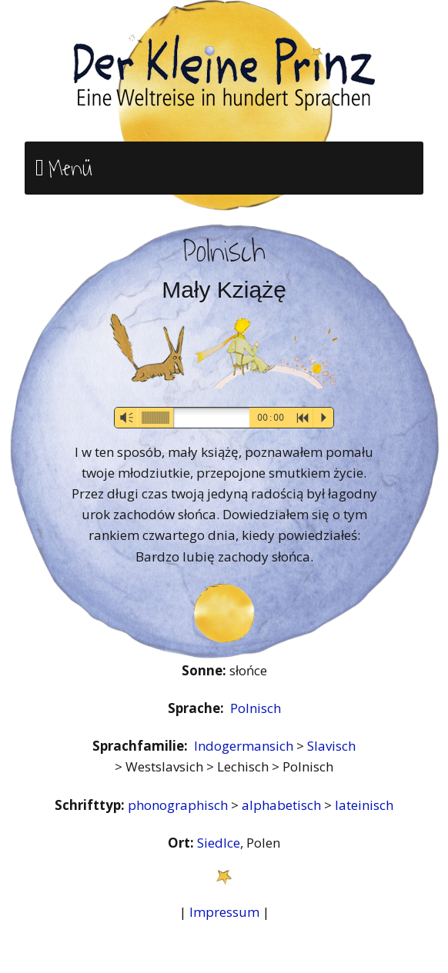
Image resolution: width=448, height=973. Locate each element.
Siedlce (218, 842)
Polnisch (255, 708)
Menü (70, 168)
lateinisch (364, 805)
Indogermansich (245, 746)
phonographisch (179, 805)
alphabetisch (283, 805)
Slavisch (331, 746)
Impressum (224, 912)
